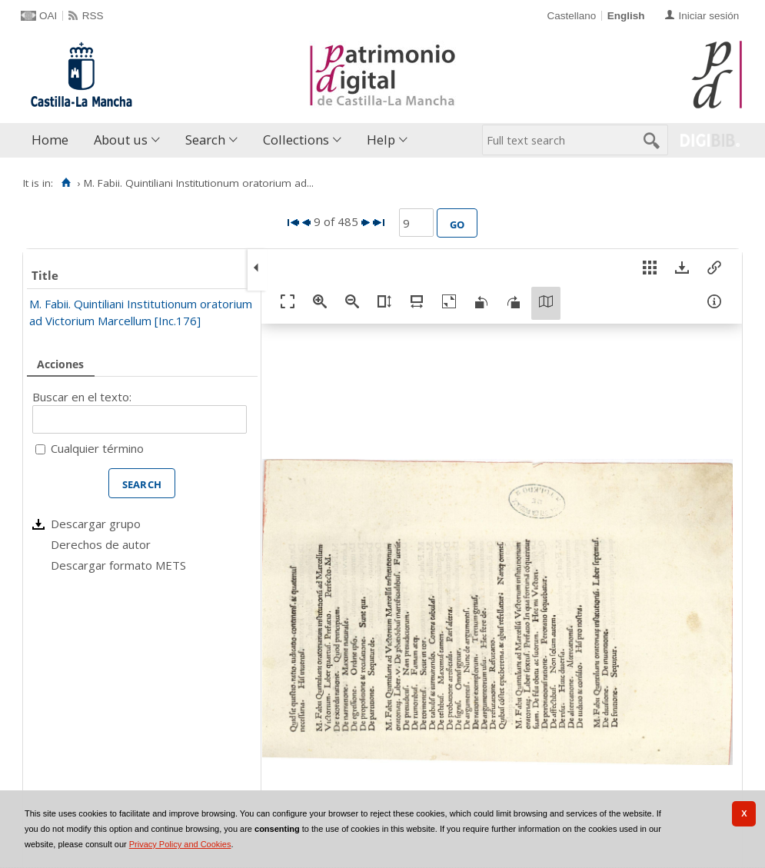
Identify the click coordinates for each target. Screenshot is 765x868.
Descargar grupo (96, 523)
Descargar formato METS (118, 565)
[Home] (65, 183)
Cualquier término (97, 448)
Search (205, 139)
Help (381, 139)
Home (50, 139)
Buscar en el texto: (81, 396)
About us (121, 139)
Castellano (571, 16)
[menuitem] (53, 140)
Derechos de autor (101, 544)
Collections (296, 139)
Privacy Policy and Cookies (180, 844)
